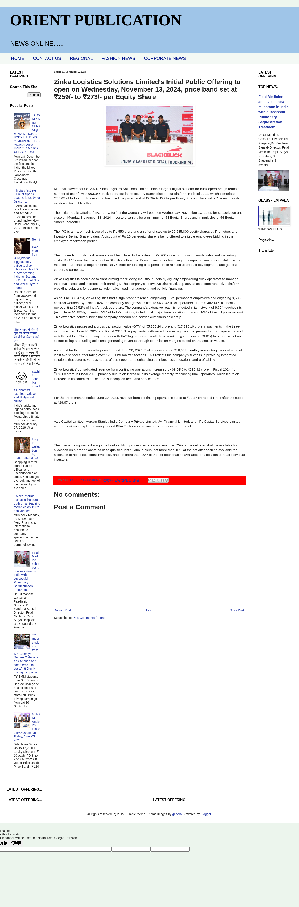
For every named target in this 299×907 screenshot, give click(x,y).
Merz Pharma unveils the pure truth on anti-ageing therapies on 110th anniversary (27, 503)
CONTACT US (47, 58)
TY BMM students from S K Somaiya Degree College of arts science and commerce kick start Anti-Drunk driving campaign (27, 654)
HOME (17, 58)
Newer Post (63, 610)
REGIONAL (81, 58)
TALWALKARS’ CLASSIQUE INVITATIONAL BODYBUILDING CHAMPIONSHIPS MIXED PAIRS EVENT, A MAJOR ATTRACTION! (27, 133)
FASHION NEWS (118, 58)
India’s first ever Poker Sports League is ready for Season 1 (27, 196)
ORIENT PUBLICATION (96, 20)
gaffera (177, 814)
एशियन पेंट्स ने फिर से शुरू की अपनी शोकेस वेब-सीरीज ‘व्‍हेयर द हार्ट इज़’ (26, 335)
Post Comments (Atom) (89, 617)
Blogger (206, 814)
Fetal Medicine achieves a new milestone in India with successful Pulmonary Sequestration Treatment (27, 571)
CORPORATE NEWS (165, 58)
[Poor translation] (16, 843)
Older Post (237, 610)
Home (150, 610)
